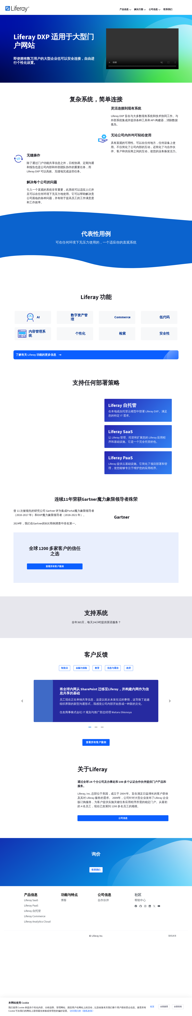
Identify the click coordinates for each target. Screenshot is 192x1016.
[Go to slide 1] (89, 797)
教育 (97, 738)
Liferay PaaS (31, 976)
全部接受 (164, 1006)
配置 (152, 1006)
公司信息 (104, 965)
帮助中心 (140, 970)
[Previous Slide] (22, 771)
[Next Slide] (169, 771)
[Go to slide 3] (102, 797)
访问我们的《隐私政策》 (82, 1010)
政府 (128, 738)
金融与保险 (81, 738)
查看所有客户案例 (55, 636)
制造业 (64, 738)
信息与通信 (112, 738)
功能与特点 (69, 965)
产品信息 (30, 965)
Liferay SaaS (31, 970)
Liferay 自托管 (32, 981)
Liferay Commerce (34, 986)
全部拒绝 (178, 1006)
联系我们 (96, 939)
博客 (64, 970)
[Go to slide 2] (96, 797)
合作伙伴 (103, 970)
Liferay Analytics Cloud (37, 992)
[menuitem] (126, 9)
